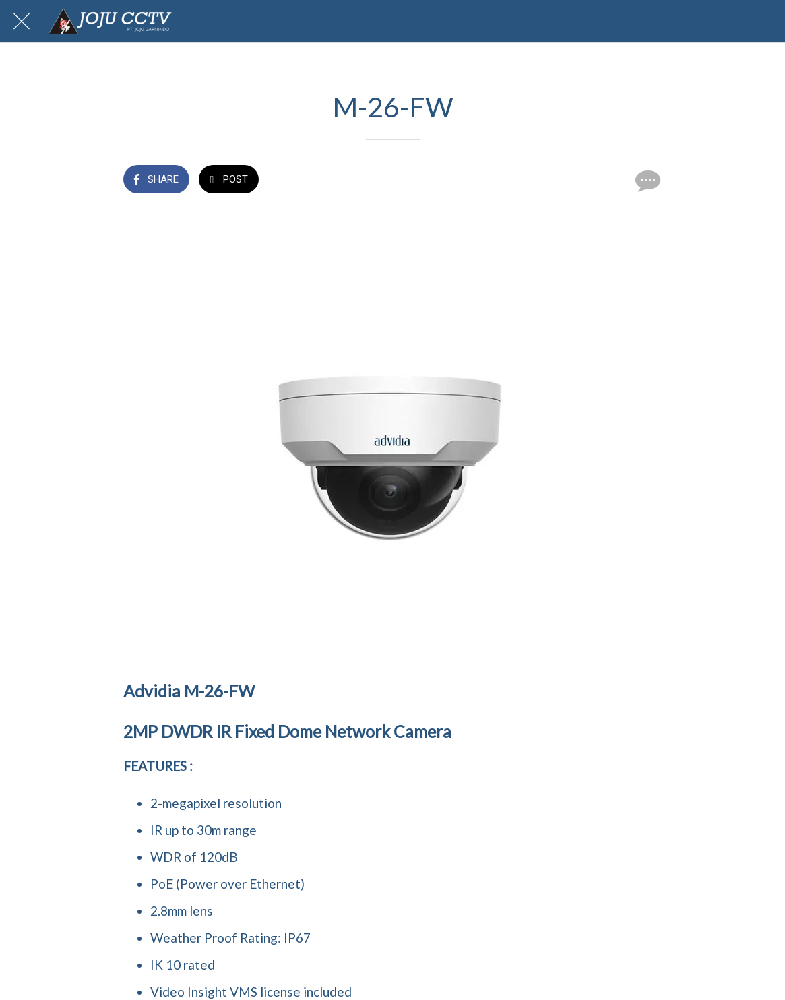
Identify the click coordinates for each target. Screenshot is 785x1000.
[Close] (21, 21)
